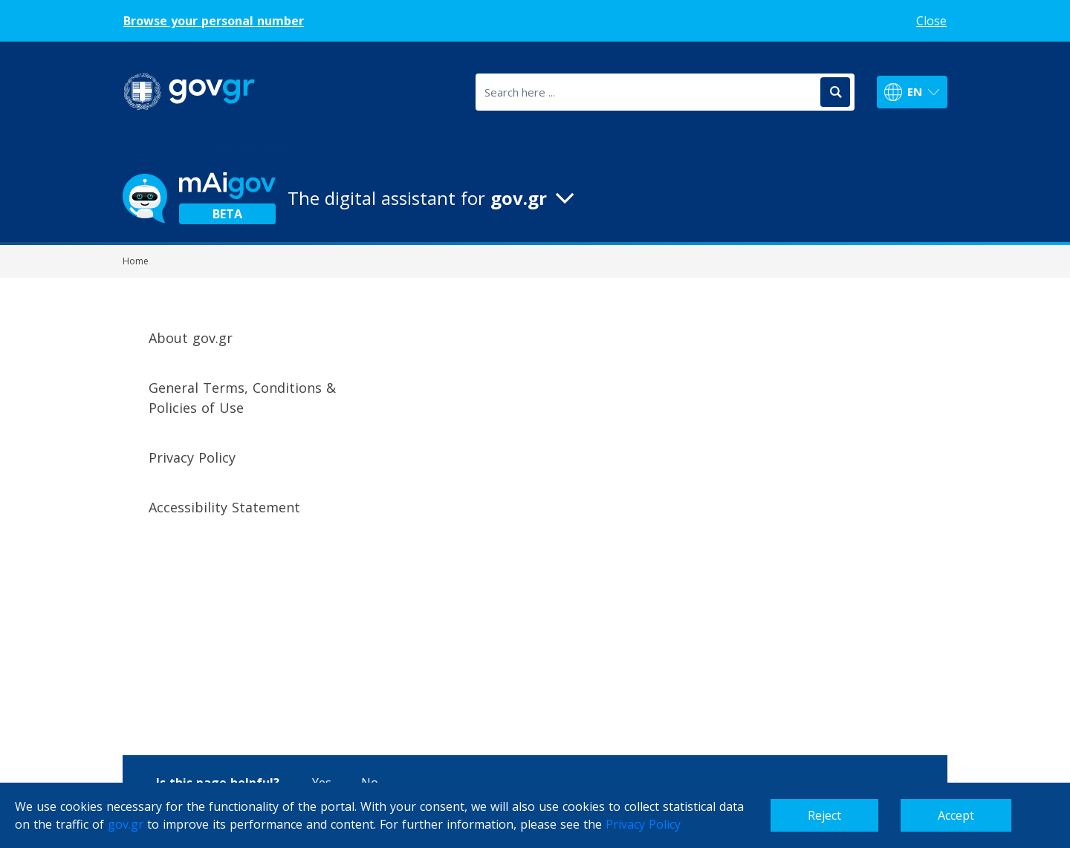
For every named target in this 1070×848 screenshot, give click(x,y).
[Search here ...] (647, 92)
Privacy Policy (643, 824)
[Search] (835, 92)
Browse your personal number (213, 21)
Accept (956, 815)
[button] (535, 198)
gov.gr (125, 824)
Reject (824, 815)
